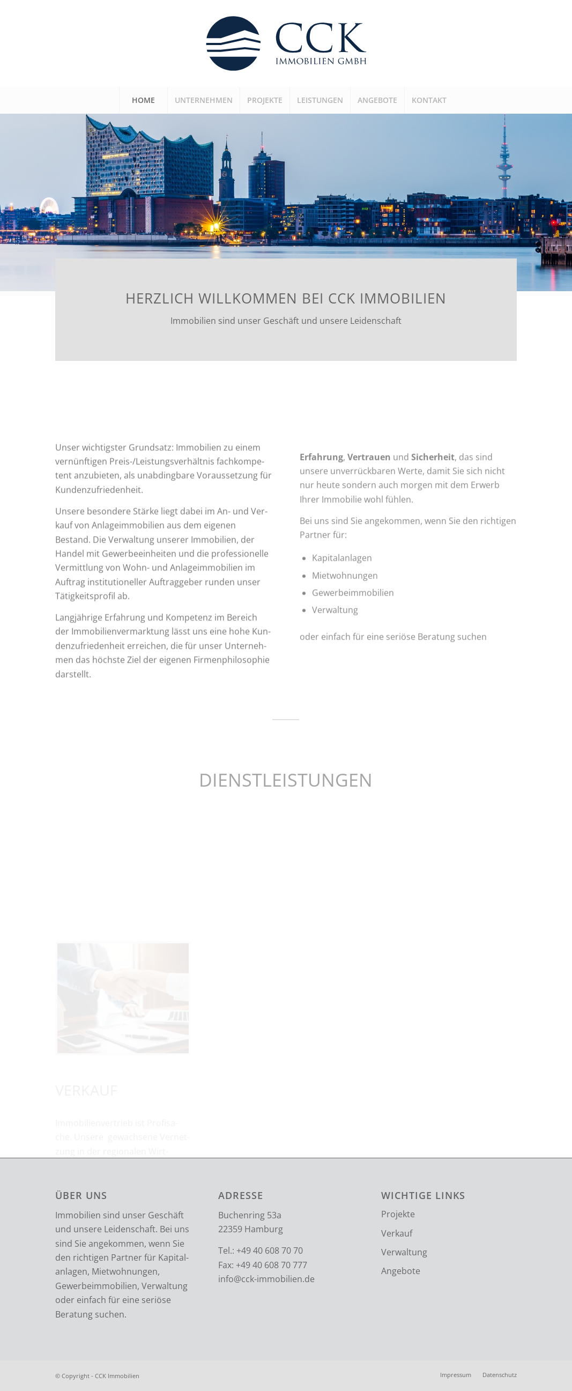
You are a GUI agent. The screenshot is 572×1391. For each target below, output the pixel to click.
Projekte (398, 1214)
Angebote (400, 1271)
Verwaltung (404, 1252)
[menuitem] (143, 100)
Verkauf (396, 1233)
